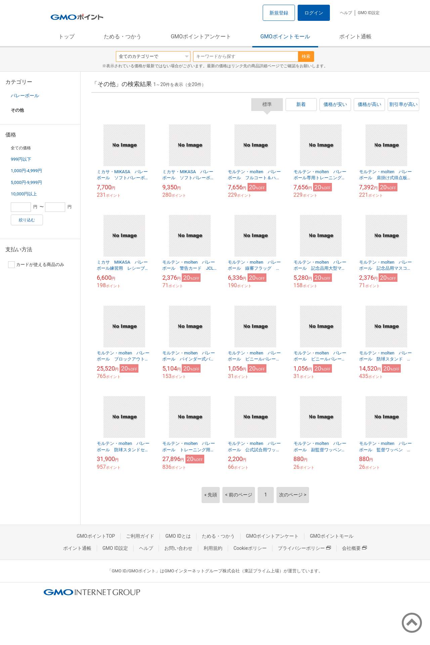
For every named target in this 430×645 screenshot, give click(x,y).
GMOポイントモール (285, 36)
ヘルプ (346, 12)
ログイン (313, 12)
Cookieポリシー (250, 548)
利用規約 (213, 548)
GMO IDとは (178, 536)
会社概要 (354, 548)
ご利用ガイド (140, 536)
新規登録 (278, 12)
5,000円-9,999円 (26, 182)
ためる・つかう (122, 36)
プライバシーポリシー (304, 548)
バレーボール (25, 95)
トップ (66, 36)
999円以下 (21, 159)
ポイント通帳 (355, 36)
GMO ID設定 (369, 12)
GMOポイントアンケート (201, 36)
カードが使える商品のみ (36, 264)
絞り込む (27, 220)
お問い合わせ (178, 548)
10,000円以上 (24, 193)
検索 (306, 56)
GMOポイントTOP (96, 536)
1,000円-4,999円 (26, 170)
